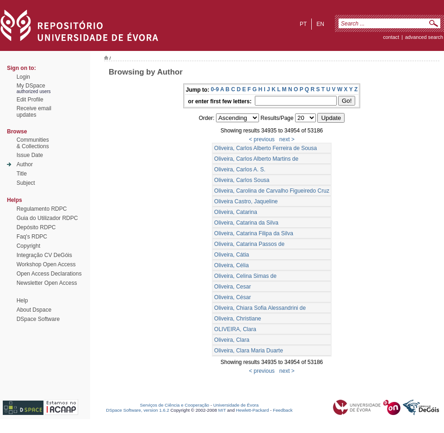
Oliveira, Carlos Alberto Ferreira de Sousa (265, 148)
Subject (26, 183)
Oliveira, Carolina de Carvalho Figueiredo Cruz (271, 191)
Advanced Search (424, 37)
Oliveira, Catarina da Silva (246, 223)
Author (25, 164)
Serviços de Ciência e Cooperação (175, 405)
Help (22, 300)
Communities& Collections (33, 143)
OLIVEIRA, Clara (235, 329)
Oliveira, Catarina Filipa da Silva (253, 233)
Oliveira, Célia (231, 265)
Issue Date (30, 155)
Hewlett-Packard (252, 410)
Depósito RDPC (36, 227)
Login (23, 77)
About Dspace (34, 310)
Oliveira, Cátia (231, 254)
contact (391, 37)
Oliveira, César (232, 297)
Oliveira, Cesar (232, 286)
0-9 (215, 89)
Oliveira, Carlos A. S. (239, 169)
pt (303, 24)
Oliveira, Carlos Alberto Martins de (256, 159)
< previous (262, 139)
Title (22, 173)
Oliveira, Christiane (237, 318)
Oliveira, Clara (231, 340)
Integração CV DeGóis (44, 255)
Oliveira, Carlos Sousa (241, 180)
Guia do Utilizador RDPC (47, 218)
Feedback (283, 410)
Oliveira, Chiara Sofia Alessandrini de (260, 308)
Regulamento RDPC (42, 209)
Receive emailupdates (34, 111)
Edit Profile (30, 99)
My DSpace (31, 85)
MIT (222, 410)
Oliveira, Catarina (235, 212)
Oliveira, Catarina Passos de (249, 244)
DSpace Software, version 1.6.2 (137, 410)
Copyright (28, 246)
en (320, 24)
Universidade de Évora (236, 405)
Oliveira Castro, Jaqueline (246, 201)
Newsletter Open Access (47, 283)
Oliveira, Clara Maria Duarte (248, 350)
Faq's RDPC (32, 236)
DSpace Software (38, 319)
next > (287, 139)
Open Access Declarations (49, 273)
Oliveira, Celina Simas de (245, 276)
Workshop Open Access (46, 264)
